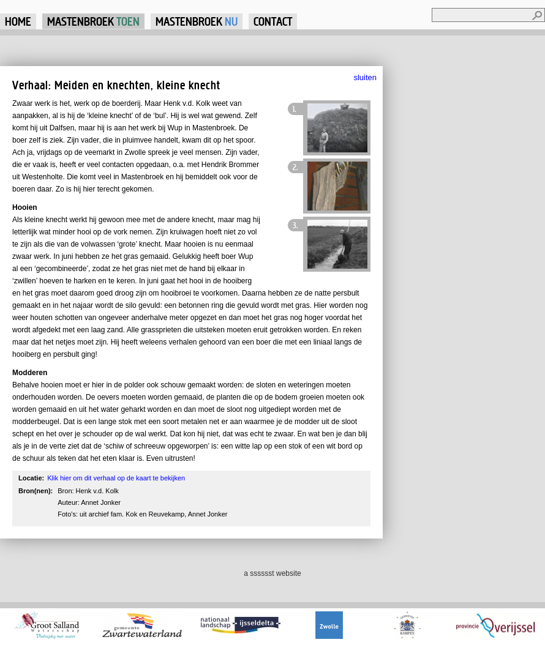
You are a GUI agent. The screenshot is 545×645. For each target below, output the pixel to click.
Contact (273, 21)
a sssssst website (272, 573)
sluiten (365, 77)
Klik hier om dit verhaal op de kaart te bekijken (116, 478)
